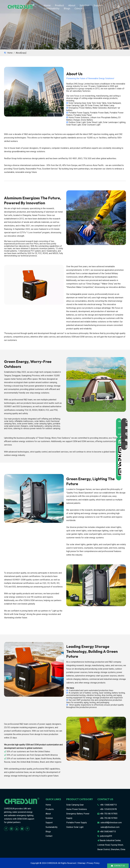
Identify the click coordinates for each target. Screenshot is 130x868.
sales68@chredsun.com (111, 822)
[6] (34, 92)
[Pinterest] (27, 829)
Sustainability (53, 8)
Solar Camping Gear (75, 805)
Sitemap (81, 863)
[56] (96, 585)
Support (99, 5)
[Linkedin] (11, 829)
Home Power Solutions (76, 809)
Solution (86, 5)
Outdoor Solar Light (74, 827)
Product (60, 5)
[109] (34, 498)
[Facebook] (6, 829)
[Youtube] (17, 829)
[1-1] (96, 217)
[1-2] (96, 384)
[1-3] (34, 669)
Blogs (68, 8)
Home (48, 5)
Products (50, 809)
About (73, 5)
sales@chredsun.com (109, 827)
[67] (34, 284)
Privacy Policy (93, 863)
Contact (80, 8)
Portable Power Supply (76, 822)
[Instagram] (22, 829)
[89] (96, 739)
